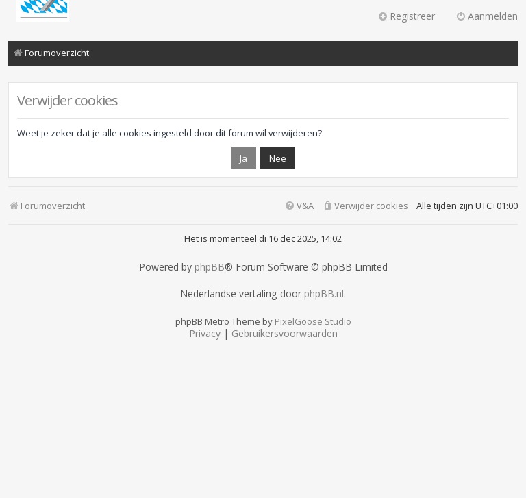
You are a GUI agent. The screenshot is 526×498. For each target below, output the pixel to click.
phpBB (210, 267)
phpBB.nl (324, 294)
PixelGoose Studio (313, 321)
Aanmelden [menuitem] (486, 16)
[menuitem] (365, 206)
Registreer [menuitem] (406, 16)
